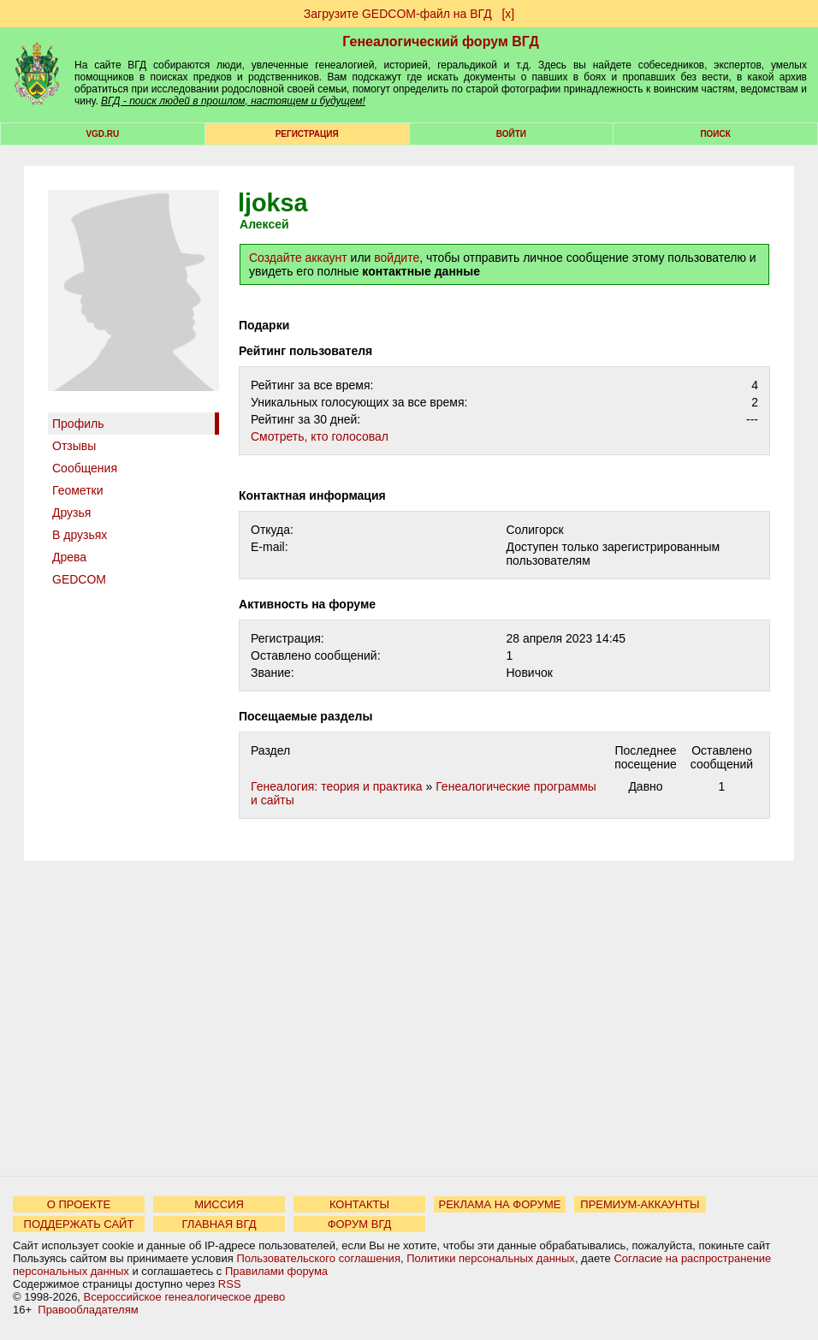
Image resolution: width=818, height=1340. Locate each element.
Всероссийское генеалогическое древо (185, 1296)
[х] (507, 14)
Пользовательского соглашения (318, 1258)
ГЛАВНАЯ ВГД (219, 1224)
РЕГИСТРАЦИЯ (307, 134)
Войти (511, 134)
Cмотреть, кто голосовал (319, 436)
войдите (396, 257)
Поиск (715, 134)
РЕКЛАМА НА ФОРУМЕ (499, 1204)
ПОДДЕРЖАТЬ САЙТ (79, 1224)
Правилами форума (276, 1271)
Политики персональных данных (490, 1258)
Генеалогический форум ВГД (440, 41)
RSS (229, 1284)
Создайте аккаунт (298, 257)
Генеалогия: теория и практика (337, 786)
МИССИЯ (219, 1204)
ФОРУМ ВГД (360, 1224)
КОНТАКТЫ (359, 1204)
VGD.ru (102, 134)
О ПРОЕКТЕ (78, 1204)
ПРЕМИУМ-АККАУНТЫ (639, 1204)
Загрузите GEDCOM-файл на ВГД (398, 14)
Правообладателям (88, 1309)
